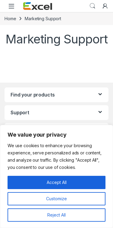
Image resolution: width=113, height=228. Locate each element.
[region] (56, 176)
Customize (56, 198)
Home (10, 18)
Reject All (56, 214)
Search (92, 6)
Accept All (57, 182)
